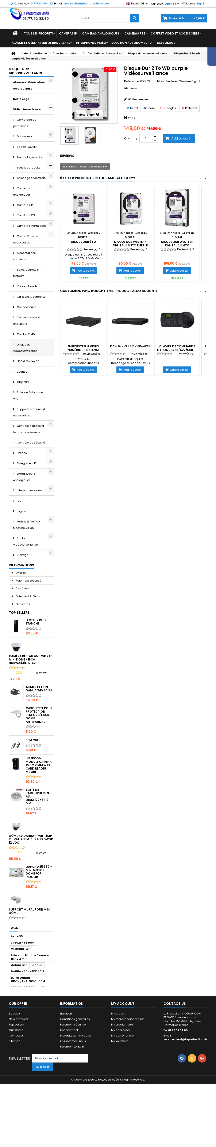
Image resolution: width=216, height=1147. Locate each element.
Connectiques (26, 307)
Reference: (131, 81)
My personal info (122, 1096)
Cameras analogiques (100, 33)
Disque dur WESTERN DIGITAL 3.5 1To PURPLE (130, 243)
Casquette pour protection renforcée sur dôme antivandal (39, 751)
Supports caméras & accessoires (29, 412)
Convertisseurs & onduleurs (26, 320)
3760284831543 (22, 1044)
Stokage (22, 555)
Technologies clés (29, 157)
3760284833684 (23, 1000)
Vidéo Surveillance (26, 109)
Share (149, 108)
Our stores (22, 638)
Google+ (168, 108)
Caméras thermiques (31, 226)
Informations (21, 598)
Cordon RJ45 (25, 334)
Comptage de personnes (24, 123)
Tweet (132, 108)
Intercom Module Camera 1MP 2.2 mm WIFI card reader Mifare (39, 801)
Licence (21, 372)
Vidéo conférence (29, 576)
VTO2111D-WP (20, 1006)
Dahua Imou (25, 136)
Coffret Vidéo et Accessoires (175, 33)
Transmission (25, 565)
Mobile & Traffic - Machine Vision (26, 525)
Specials (15, 1074)
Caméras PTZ (134, 33)
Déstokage (166, 43)
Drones (21, 453)
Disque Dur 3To (83, 242)
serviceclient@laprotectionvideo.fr (189, 1100)
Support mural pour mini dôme (29, 947)
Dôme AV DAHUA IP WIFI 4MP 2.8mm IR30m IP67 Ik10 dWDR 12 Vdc (31, 875)
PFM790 (32, 776)
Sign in (201, 3)
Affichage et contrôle (31, 178)
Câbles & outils (26, 286)
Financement (69, 1091)
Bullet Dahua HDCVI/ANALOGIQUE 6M (28, 1036)
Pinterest (189, 108)
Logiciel (21, 511)
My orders (118, 1074)
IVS (18, 501)
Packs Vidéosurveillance (25, 541)
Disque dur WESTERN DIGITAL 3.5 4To (177, 243)
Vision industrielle (28, 586)
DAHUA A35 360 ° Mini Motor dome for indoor (39, 908)
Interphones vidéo (91, 43)
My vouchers (119, 1102)
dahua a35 (19, 1022)
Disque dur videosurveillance (25, 348)
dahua (37, 1022)
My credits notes (122, 1085)
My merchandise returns (127, 1080)
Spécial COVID (26, 147)
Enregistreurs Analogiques (24, 477)
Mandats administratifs (75, 1096)
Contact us (16, 1096)
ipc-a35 (17, 993)
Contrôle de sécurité (30, 443)
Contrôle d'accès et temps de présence (28, 429)
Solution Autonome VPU (131, 43)
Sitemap (14, 1102)
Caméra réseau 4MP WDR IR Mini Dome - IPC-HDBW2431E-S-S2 (30, 695)
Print (131, 118)
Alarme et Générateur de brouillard (41, 43)
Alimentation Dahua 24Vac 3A (39, 724)
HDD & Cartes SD (27, 361)
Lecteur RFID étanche (36, 658)
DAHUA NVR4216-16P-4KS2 (130, 346)
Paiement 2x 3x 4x (27, 630)
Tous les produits (39, 33)
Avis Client (22, 622)
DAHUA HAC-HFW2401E (27, 1028)
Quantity (130, 138)
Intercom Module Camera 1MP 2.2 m (30, 1014)
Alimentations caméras (24, 256)
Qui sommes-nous (73, 1102)
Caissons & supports (30, 297)
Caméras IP (68, 33)
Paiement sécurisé (28, 614)
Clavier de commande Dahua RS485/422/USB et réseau (177, 349)
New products (18, 1080)
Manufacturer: (168, 81)
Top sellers (19, 648)
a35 (42, 1044)
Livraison (21, 606)
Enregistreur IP (26, 463)
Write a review (138, 99)
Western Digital (189, 81)
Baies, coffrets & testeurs (26, 273)
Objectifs (22, 382)
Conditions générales (75, 1080)
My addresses (121, 1091)
